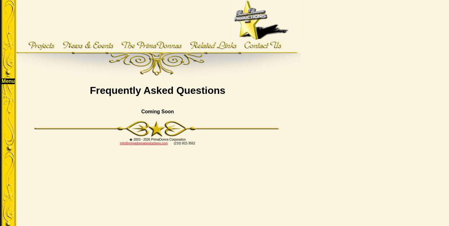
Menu (8, 81)
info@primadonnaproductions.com (144, 143)
